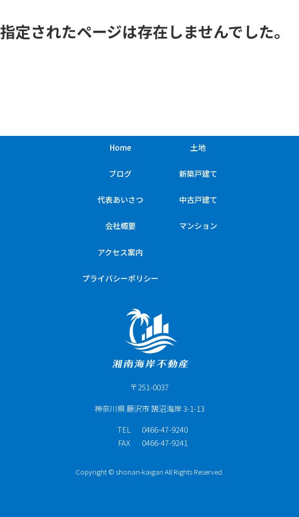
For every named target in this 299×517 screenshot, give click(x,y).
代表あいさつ (120, 199)
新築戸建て (198, 173)
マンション (198, 225)
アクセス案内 (120, 252)
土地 (198, 147)
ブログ (120, 173)
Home (120, 147)
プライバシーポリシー (120, 278)
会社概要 (120, 225)
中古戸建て (198, 199)
